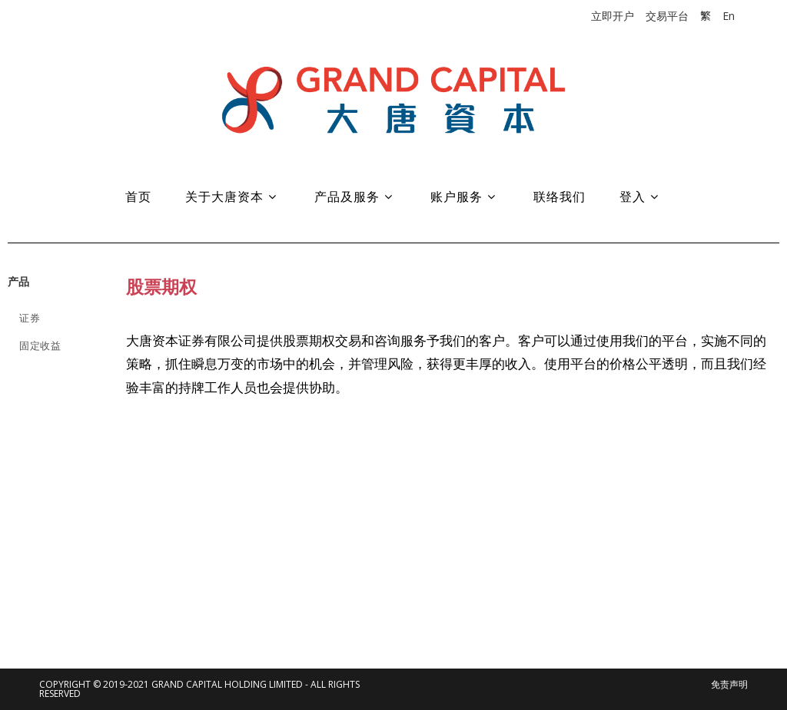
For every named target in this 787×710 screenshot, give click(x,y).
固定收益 (40, 345)
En (728, 15)
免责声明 (729, 684)
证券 (29, 318)
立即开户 (612, 15)
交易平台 (667, 15)
